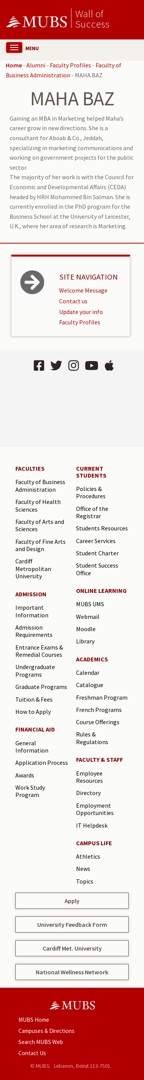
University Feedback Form (72, 924)
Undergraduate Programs (35, 670)
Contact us (73, 301)
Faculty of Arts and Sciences (39, 525)
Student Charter (97, 553)
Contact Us (32, 1053)
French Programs (99, 709)
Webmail (87, 616)
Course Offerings (97, 722)
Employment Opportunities (95, 809)
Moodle (86, 629)
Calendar (87, 672)
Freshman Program (101, 697)
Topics (84, 881)
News (83, 868)
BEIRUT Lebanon (72, 410)
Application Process (41, 762)
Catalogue (89, 685)
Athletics (88, 856)
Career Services (96, 541)
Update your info (81, 312)
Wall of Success (92, 18)
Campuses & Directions (46, 1030)
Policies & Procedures (91, 492)
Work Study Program (30, 791)
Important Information (31, 611)
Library (85, 641)
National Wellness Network (72, 972)
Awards (24, 775)
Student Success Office (97, 569)
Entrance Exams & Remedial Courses (39, 651)
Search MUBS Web (40, 1042)
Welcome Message (83, 290)
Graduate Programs (41, 687)
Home (14, 65)
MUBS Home (33, 1019)
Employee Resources (89, 777)
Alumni (35, 65)
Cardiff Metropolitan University (33, 568)
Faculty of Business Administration (40, 485)
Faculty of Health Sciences (38, 505)
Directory (88, 793)
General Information (31, 746)
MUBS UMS (90, 604)
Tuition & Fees (34, 699)
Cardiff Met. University (72, 948)
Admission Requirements (34, 631)
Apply (72, 901)
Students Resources (102, 528)
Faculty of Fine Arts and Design (40, 545)
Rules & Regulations (92, 738)
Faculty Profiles (70, 65)
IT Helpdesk (92, 825)
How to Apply (33, 711)
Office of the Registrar (92, 512)
